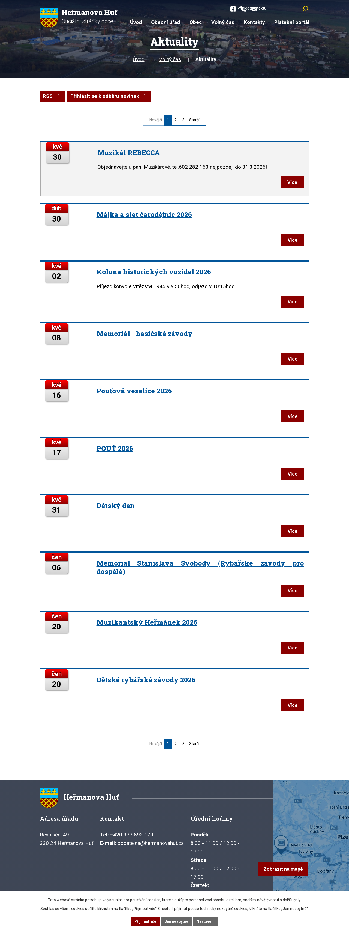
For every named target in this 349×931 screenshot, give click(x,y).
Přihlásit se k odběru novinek (109, 96)
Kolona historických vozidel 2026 (154, 273)
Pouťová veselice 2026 (134, 393)
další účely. (292, 899)
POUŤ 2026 (115, 451)
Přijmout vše (145, 921)
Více (291, 183)
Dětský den (116, 509)
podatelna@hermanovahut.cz (151, 850)
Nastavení (206, 921)
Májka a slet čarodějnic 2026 (144, 215)
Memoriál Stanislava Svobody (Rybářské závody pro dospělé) (200, 571)
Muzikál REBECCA (129, 153)
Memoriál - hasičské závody (145, 335)
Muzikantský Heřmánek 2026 (147, 626)
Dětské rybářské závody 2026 (146, 684)
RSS (52, 96)
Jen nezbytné (177, 921)
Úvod (139, 60)
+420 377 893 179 (131, 842)
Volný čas (170, 60)
